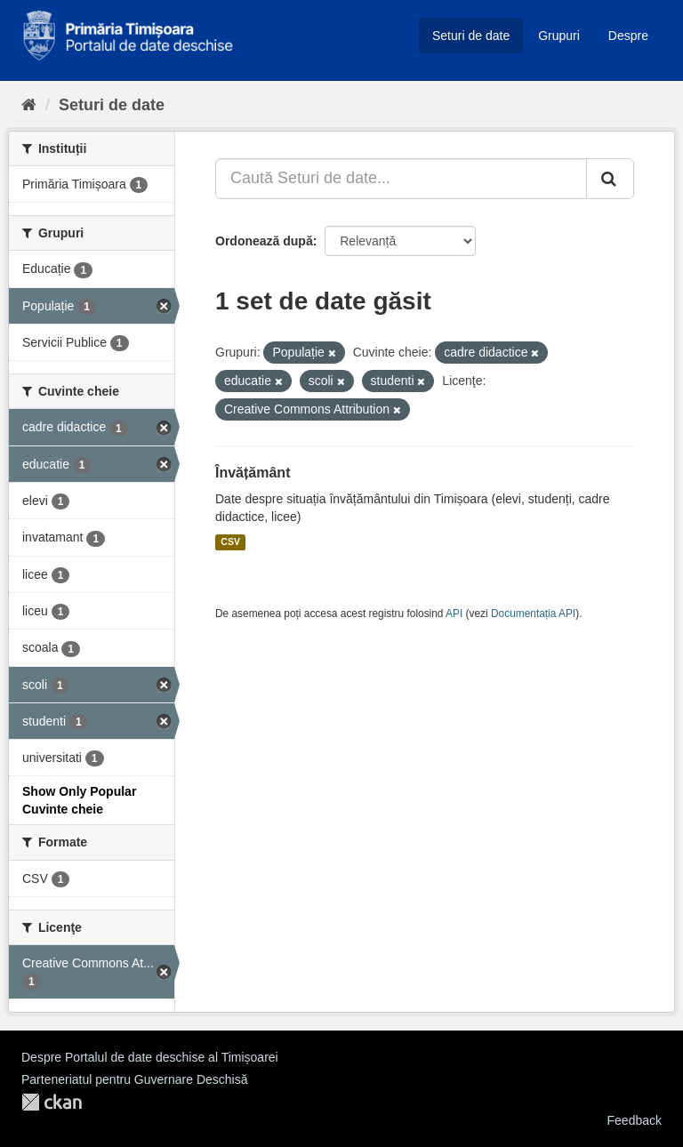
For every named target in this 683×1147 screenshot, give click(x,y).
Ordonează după (264, 241)
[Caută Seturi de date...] (401, 178)
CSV (230, 542)
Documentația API (533, 613)
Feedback (634, 1120)
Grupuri (559, 35)
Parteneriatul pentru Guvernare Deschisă (134, 1079)
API (454, 613)
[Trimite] (610, 178)
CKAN (51, 1102)
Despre (628, 35)
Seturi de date (471, 35)
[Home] (28, 105)
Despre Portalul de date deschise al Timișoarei (149, 1057)
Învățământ (252, 472)
